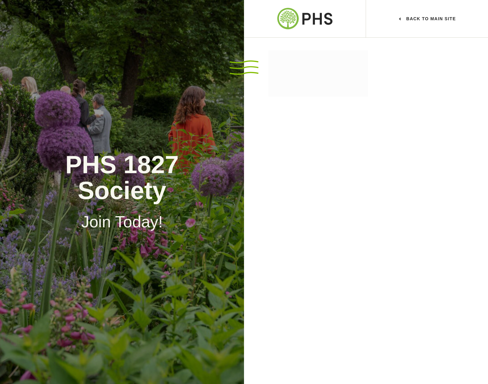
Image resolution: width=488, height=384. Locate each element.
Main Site (427, 18)
